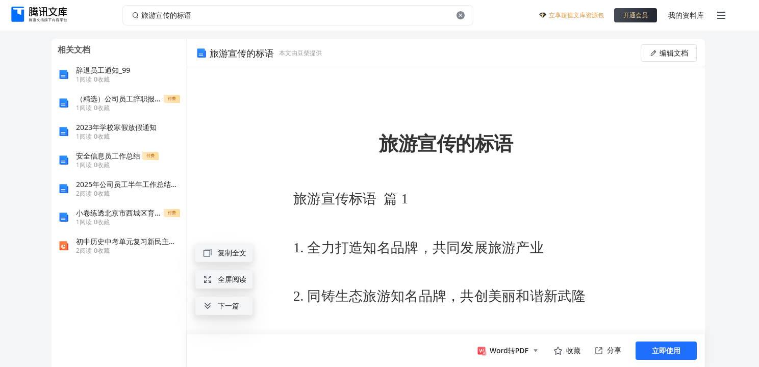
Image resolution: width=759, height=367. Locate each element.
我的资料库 (686, 15)
